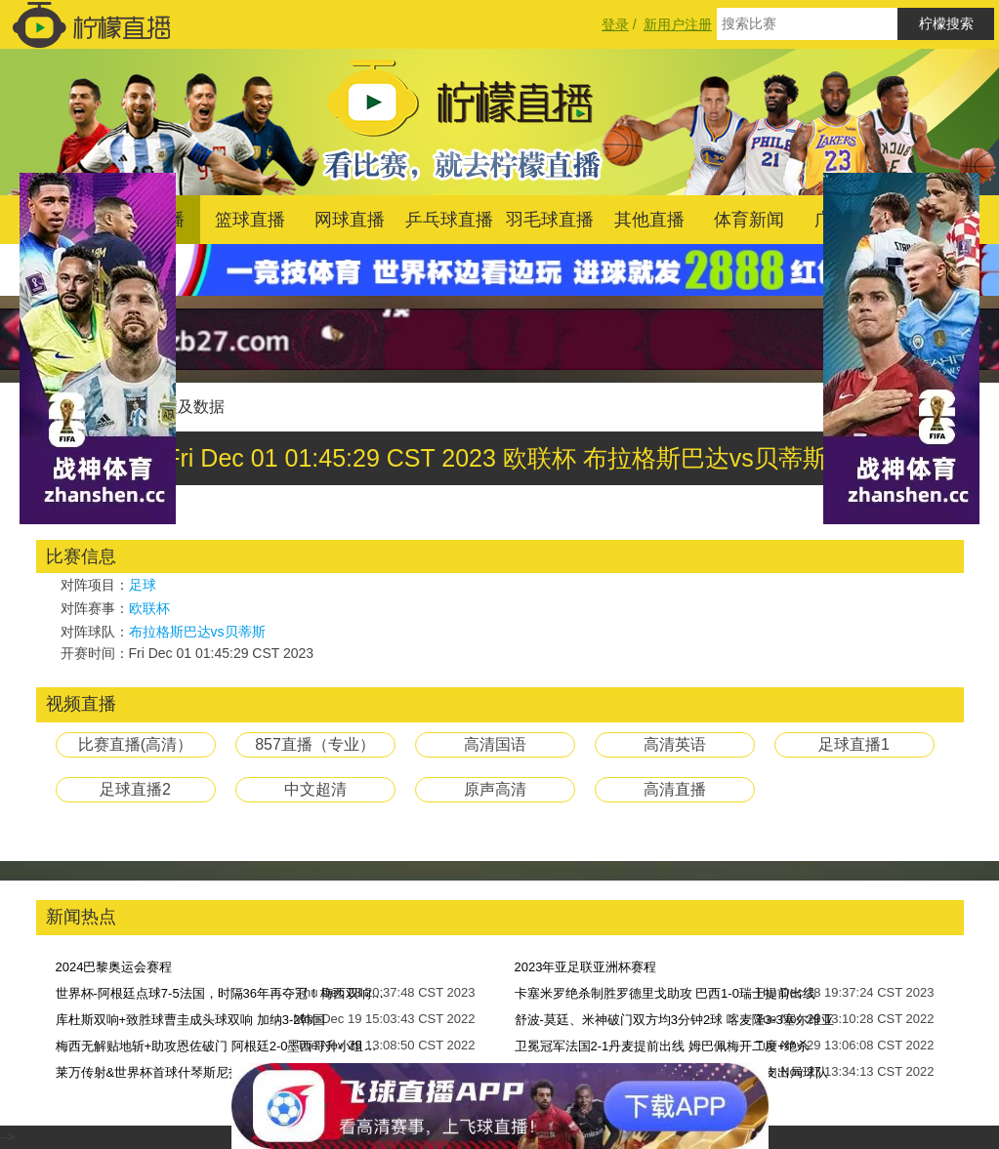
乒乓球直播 (449, 219)
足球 (142, 585)
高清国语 (495, 744)
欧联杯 (149, 608)
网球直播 (349, 219)
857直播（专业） (315, 744)
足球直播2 (135, 789)
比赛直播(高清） (135, 744)
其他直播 (649, 219)
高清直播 (675, 789)
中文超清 (315, 789)
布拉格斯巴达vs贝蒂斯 (197, 631)
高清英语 (675, 744)
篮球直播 (250, 219)
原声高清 (495, 789)
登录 (615, 24)
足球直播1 (854, 744)
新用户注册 (678, 24)
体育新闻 (749, 219)
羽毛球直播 (550, 219)
